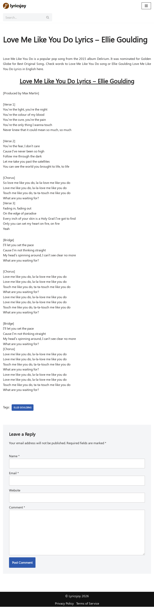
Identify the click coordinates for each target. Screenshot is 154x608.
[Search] (23, 17)
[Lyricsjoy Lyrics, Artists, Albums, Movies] (15, 6)
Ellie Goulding (22, 408)
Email (14, 474)
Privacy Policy (64, 604)
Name (14, 457)
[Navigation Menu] (146, 5)
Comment (17, 508)
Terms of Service (87, 604)
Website (14, 491)
